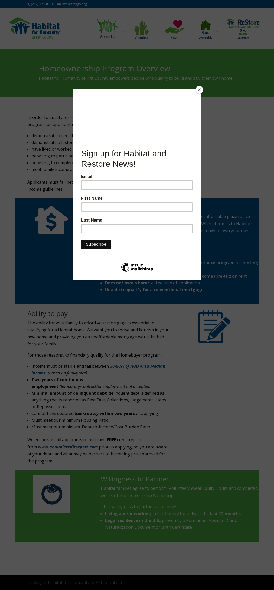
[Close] (199, 90)
